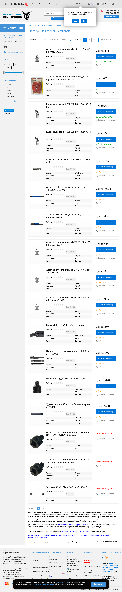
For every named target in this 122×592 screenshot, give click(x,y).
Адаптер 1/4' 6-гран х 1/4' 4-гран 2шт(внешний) (68, 161)
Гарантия (35, 561)
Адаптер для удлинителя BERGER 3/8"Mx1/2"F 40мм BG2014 (68, 271)
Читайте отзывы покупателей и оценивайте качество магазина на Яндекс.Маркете (74, 561)
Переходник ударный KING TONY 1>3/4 (66, 379)
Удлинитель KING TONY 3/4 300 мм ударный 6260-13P (68, 406)
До (16, 64)
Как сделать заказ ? (91, 557)
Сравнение (97, 590)
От (5, 64)
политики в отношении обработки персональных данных (110, 565)
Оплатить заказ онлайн (61, 18)
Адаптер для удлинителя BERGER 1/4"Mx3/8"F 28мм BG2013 (68, 243)
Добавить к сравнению (105, 65)
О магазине (36, 557)
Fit (8, 87)
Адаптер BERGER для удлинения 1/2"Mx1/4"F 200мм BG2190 (67, 188)
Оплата (33, 4)
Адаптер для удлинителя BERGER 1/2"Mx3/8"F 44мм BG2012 (68, 50)
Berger (9, 90)
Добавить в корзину (105, 56)
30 (85, 39)
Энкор (9, 84)
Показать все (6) (10, 101)
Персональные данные (92, 566)
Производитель (10, 80)
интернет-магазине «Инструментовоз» (72, 525)
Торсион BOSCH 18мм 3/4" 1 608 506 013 (66, 487)
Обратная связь (111, 16)
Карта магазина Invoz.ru (40, 571)
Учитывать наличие (106, 39)
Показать (9, 110)
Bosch (9, 93)
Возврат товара (55, 570)
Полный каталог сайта (40, 568)
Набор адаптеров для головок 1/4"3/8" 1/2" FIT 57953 (67, 352)
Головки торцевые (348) (12, 41)
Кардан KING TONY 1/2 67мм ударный (65, 325)
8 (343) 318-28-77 (111, 11)
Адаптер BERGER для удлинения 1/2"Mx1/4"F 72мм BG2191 (67, 216)
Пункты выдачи (54, 4)
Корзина (93, 4)
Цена (6, 59)
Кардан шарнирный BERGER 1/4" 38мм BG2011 (68, 133)
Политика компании (91, 576)
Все (44, 508)
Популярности (53, 39)
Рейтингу (64, 39)
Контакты (42, 4)
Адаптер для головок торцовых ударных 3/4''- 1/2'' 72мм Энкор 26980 (67, 461)
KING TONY (11, 96)
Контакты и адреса (56, 563)
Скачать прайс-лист (40, 579)
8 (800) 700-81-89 (111, 13)
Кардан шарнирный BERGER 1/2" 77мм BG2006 (68, 105)
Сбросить (6, 113)
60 (89, 39)
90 (94, 39)
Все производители (39, 575)
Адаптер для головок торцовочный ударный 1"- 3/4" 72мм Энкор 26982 (68, 433)
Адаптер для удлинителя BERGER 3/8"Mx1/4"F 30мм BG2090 (68, 299)
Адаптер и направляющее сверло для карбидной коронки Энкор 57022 (68, 78)
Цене (44, 39)
